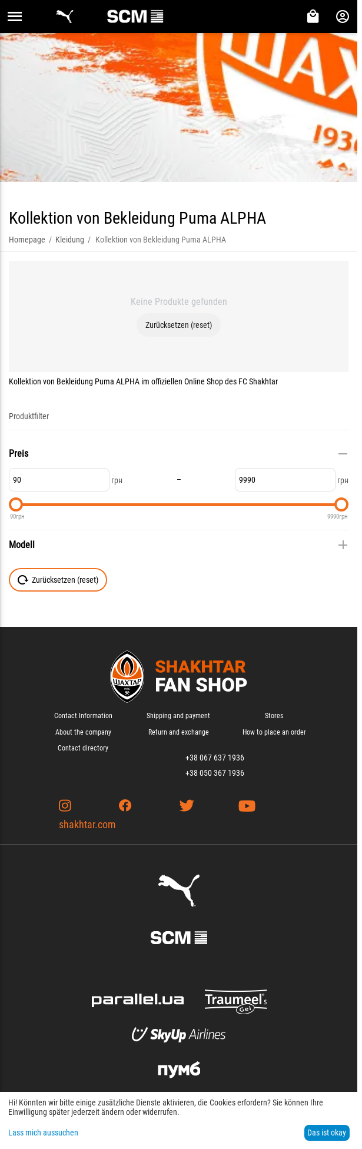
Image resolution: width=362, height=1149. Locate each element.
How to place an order (274, 732)
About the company (83, 732)
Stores (274, 716)
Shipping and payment (178, 716)
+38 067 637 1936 (214, 757)
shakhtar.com (87, 824)
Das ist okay (326, 1132)
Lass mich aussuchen (43, 1132)
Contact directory (83, 748)
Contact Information (83, 716)
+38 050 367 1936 (214, 773)
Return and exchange (178, 732)
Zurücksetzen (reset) (178, 325)
